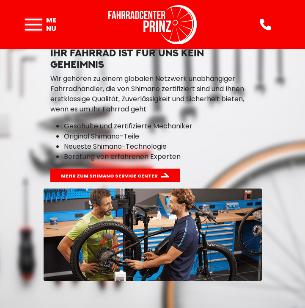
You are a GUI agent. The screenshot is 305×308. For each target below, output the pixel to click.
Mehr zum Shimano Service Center (109, 175)
